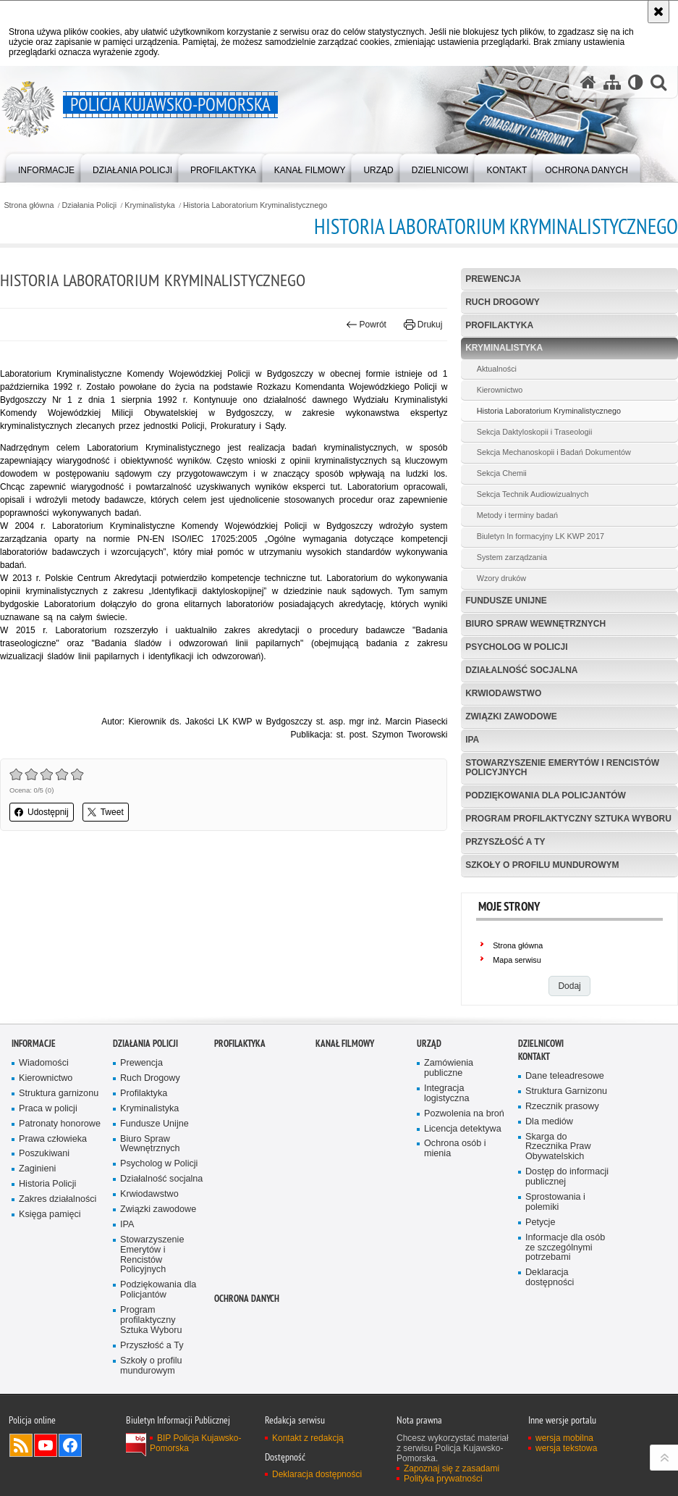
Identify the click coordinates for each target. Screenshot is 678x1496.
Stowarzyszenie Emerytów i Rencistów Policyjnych (562, 767)
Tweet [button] (106, 812)
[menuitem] (46, 167)
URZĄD (429, 1043)
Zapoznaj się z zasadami (451, 1468)
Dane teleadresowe (564, 1076)
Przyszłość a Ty (505, 842)
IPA (472, 740)
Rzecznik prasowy (562, 1106)
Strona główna (29, 205)
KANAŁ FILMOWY (344, 1043)
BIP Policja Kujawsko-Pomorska (196, 1443)
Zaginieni (37, 1169)
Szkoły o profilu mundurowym (542, 865)
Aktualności (497, 368)
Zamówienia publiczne (448, 1068)
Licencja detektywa (462, 1129)
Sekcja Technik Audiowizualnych (533, 494)
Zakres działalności (57, 1199)
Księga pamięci (50, 1214)
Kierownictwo (500, 389)
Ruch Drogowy (502, 302)
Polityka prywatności (443, 1479)
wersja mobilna (564, 1438)
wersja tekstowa (566, 1448)
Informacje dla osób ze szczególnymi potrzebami (565, 1248)
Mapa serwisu (517, 960)
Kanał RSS (21, 1445)
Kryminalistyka (149, 205)
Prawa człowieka (53, 1139)
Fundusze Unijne (506, 601)
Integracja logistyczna (446, 1093)
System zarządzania (512, 557)
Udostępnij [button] (41, 812)
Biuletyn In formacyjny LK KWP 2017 (540, 536)
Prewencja (493, 279)
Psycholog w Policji (516, 647)
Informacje (34, 1043)
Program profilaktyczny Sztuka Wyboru (568, 819)
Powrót (366, 324)
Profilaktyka (499, 325)
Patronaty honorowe (60, 1124)
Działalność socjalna (521, 670)
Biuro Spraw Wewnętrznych (535, 624)
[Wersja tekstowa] (635, 82)
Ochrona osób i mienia (455, 1148)
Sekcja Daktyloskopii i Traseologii (535, 431)
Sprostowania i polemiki (555, 1202)
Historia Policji (47, 1184)
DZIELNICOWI (541, 1043)
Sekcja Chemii (502, 473)
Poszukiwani (44, 1153)
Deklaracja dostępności (549, 1277)
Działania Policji (89, 205)
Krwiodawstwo (503, 693)
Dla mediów (549, 1122)
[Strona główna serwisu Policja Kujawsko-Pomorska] (588, 82)
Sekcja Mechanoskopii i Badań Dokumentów (554, 452)
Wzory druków (501, 578)
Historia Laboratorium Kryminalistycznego (255, 205)
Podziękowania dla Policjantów (545, 795)
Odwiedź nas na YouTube (45, 1445)
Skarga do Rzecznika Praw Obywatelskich (558, 1147)
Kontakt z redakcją (308, 1438)
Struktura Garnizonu (566, 1091)
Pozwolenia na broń (464, 1114)
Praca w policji (48, 1108)
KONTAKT (534, 1056)
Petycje (540, 1222)
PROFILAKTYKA (240, 1043)
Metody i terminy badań (517, 515)
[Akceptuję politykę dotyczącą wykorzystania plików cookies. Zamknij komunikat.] (658, 11)
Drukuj (423, 324)
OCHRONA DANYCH (246, 1298)
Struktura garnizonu (58, 1093)
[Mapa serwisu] (612, 82)
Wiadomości (44, 1063)
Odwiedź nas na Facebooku (70, 1445)
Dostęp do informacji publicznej (567, 1177)
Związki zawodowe (511, 716)
